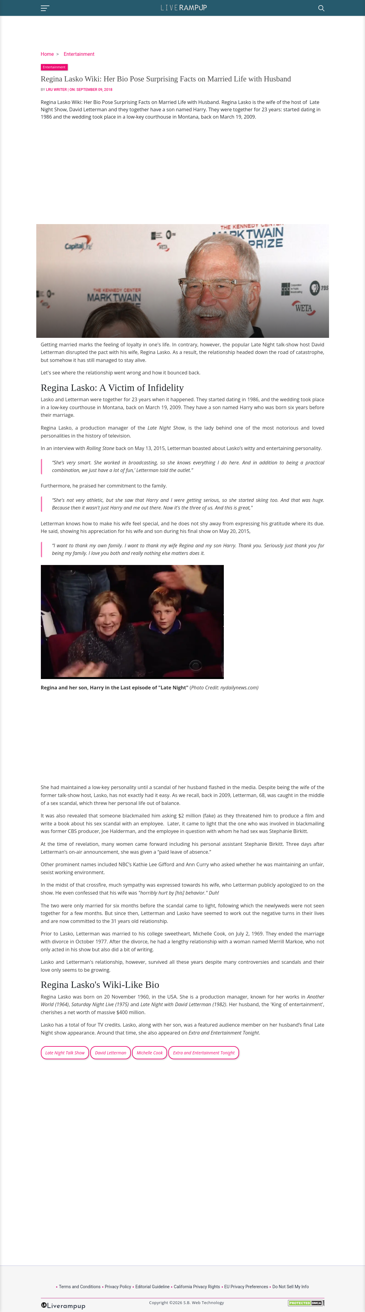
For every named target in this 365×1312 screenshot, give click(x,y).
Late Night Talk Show (65, 1053)
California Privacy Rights (197, 1286)
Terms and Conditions (80, 1286)
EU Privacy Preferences (246, 1286)
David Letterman (110, 1053)
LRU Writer (56, 90)
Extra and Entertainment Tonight (203, 1053)
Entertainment (79, 54)
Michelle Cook (150, 1053)
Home (47, 54)
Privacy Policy (118, 1286)
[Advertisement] (182, 172)
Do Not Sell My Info (290, 1286)
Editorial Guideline (152, 1286)
